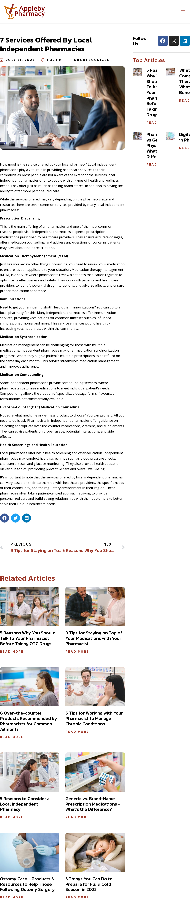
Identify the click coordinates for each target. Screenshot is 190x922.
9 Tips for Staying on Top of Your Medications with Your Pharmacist (93, 638)
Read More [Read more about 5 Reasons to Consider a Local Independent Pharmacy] (12, 817)
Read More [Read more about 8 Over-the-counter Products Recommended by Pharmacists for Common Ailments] (12, 736)
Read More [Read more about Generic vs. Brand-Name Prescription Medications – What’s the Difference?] (77, 817)
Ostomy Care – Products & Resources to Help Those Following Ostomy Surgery (27, 884)
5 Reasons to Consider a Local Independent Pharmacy (25, 804)
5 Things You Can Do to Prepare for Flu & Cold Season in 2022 (89, 884)
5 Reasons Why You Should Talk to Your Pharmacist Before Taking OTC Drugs (27, 638)
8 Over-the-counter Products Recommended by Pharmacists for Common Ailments (28, 721)
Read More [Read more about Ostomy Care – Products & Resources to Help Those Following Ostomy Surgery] (12, 897)
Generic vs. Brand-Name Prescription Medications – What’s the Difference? (93, 804)
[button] (182, 11)
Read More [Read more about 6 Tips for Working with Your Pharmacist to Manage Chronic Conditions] (77, 731)
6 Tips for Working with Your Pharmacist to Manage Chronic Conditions (94, 718)
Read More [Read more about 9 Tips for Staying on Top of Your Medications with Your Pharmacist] (77, 651)
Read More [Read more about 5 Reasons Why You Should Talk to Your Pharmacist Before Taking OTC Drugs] (12, 651)
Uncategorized (92, 59)
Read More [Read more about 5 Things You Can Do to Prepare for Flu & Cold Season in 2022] (77, 897)
